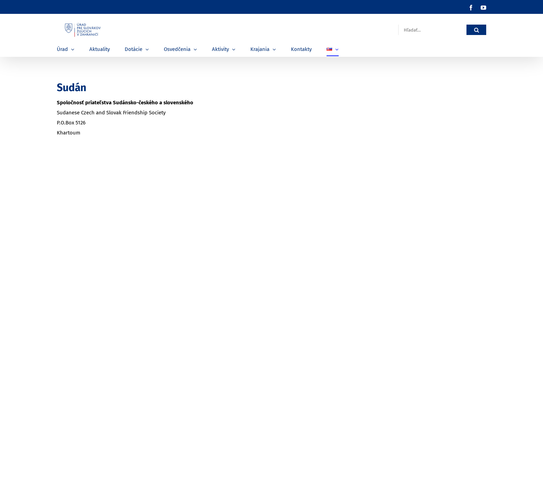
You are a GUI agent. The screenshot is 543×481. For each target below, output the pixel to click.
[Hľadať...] (432, 30)
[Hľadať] (476, 30)
